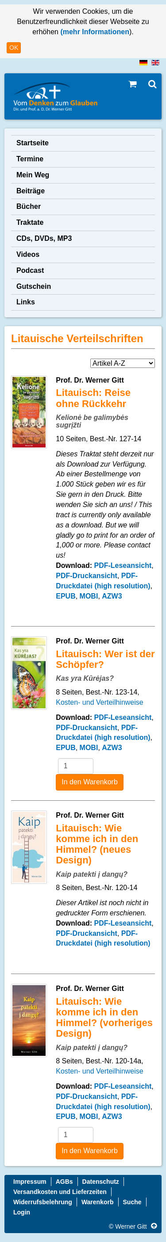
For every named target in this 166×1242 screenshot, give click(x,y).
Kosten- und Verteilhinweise (99, 702)
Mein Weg (32, 175)
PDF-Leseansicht (122, 565)
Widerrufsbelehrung (42, 1202)
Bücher (28, 206)
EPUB (65, 596)
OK (13, 47)
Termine (29, 159)
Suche (132, 1202)
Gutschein (33, 286)
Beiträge (30, 191)
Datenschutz (100, 1181)
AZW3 (112, 596)
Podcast (30, 270)
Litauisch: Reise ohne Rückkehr (93, 398)
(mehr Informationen (93, 32)
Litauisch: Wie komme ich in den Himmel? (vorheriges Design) (104, 1017)
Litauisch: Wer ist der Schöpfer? (105, 659)
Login (21, 1212)
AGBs (64, 1181)
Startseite (32, 143)
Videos (27, 254)
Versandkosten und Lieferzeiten (60, 1191)
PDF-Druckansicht (86, 575)
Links (25, 302)
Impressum (29, 1181)
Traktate (29, 222)
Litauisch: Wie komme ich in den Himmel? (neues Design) (97, 844)
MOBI (89, 596)
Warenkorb (97, 1202)
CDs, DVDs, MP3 (44, 238)
